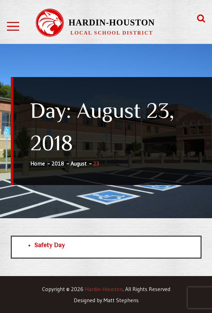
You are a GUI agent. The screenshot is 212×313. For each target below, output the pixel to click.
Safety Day (49, 245)
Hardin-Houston (111, 22)
